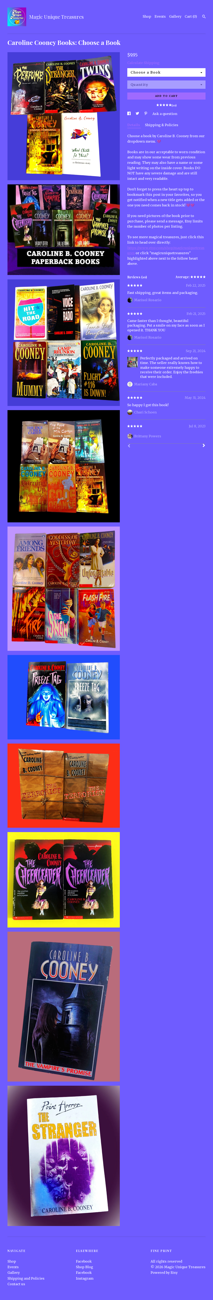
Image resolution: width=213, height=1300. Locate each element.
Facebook (84, 1261)
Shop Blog (84, 1267)
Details (134, 125)
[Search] (204, 17)
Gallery (175, 16)
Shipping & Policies (161, 125)
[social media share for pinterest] (146, 114)
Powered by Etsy (164, 1272)
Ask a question (164, 114)
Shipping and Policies (26, 1278)
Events (160, 16)
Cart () (191, 16)
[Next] (204, 446)
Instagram (84, 1278)
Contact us (16, 1284)
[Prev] (129, 446)
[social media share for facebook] (129, 114)
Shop (147, 16)
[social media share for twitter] (138, 114)
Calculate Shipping (143, 63)
